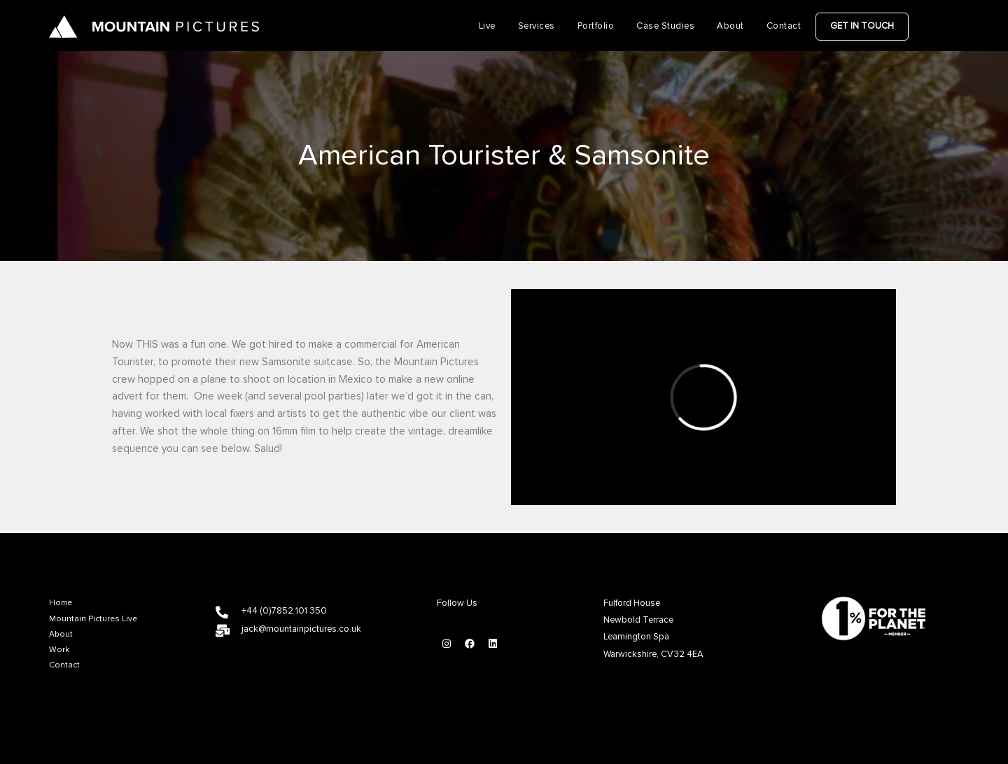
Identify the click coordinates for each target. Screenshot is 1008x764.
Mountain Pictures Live (93, 619)
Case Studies (665, 26)
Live (487, 26)
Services (536, 26)
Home (60, 603)
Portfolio (596, 26)
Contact (784, 26)
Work (59, 650)
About (730, 26)
